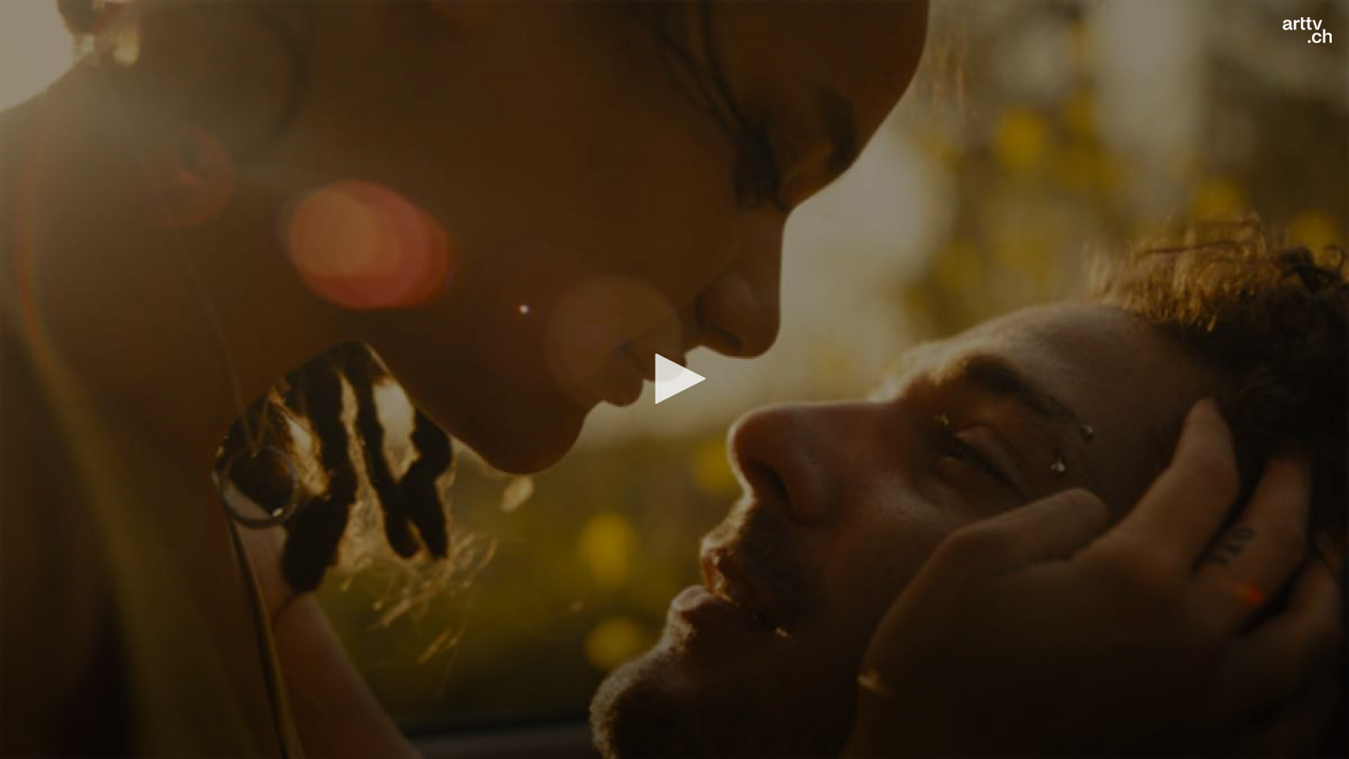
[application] (674, 379)
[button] (674, 379)
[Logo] (1307, 30)
